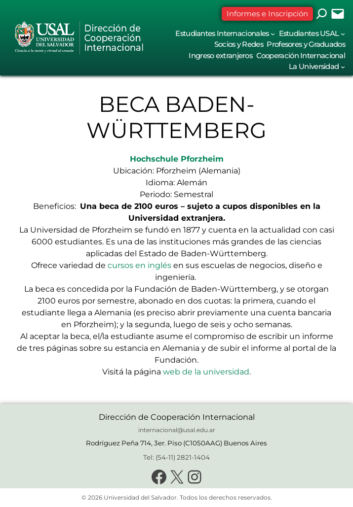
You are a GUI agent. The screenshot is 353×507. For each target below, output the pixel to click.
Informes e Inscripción (267, 13)
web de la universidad (206, 371)
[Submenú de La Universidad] (343, 67)
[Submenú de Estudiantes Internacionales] (273, 34)
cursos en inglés (139, 265)
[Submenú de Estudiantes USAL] (343, 34)
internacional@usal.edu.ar (176, 430)
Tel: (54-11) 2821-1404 (176, 457)
